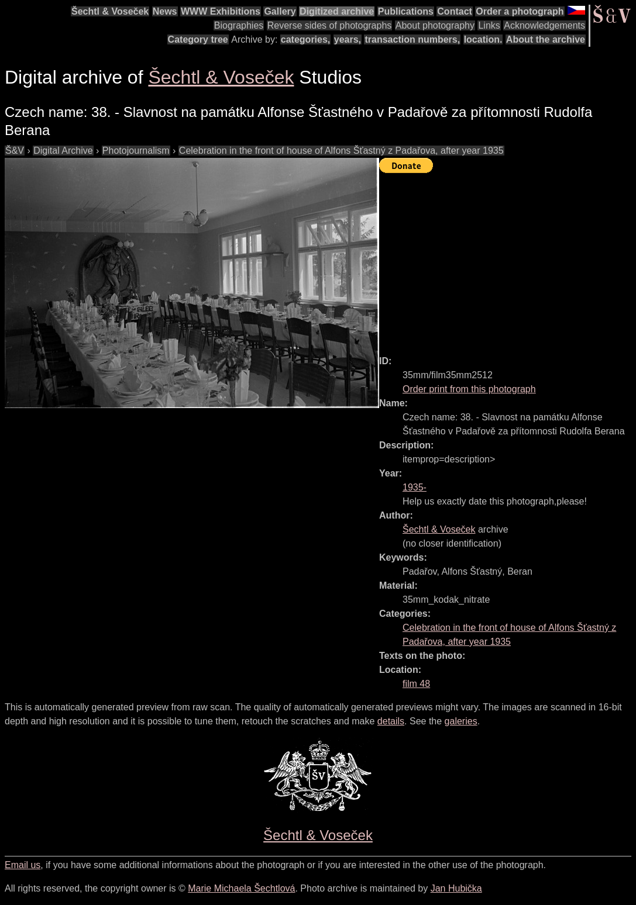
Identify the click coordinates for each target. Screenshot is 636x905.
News (165, 11)
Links (489, 25)
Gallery (279, 11)
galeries (461, 721)
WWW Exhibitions (220, 11)
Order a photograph (519, 11)
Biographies (239, 25)
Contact (454, 11)
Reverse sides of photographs (329, 25)
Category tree (198, 39)
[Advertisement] (507, 259)
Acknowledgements (544, 25)
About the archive (545, 39)
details (390, 721)
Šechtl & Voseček (110, 11)
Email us (22, 865)
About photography (435, 25)
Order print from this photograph (469, 389)
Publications (406, 11)
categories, (305, 39)
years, (347, 39)
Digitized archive (337, 11)
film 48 (416, 684)
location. (483, 39)
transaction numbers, (412, 39)
